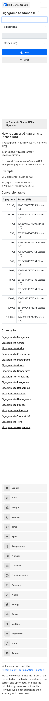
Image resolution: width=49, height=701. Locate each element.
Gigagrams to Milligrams (15, 337)
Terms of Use (26, 669)
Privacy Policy (9, 669)
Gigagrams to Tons (12, 421)
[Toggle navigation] (43, 4)
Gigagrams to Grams (13, 365)
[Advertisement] (24, 90)
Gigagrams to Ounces (13, 393)
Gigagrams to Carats (13, 342)
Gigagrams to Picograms (15, 382)
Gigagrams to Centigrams (16, 354)
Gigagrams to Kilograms (15, 410)
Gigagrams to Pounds (13, 404)
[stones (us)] (24, 36)
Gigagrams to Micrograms (16, 359)
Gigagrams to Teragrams (15, 376)
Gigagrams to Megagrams (16, 427)
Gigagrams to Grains (13, 348)
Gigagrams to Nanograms (16, 370)
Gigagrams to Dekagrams (16, 387)
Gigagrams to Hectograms (16, 399)
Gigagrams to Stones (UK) (16, 416)
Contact (40, 669)
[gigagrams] (24, 19)
